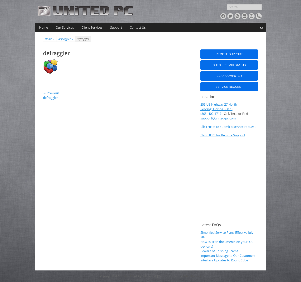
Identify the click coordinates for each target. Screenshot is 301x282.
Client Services (92, 27)
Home (43, 27)
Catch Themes (192, 276)
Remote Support (229, 54)
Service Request (229, 86)
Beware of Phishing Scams (219, 251)
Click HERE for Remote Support (222, 135)
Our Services (65, 27)
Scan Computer (229, 75)
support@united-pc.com (218, 118)
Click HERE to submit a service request (228, 127)
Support (116, 27)
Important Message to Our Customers (228, 256)
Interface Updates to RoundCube (224, 260)
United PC (127, 276)
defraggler (65, 39)
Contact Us (138, 27)
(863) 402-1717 (210, 114)
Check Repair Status (229, 65)
